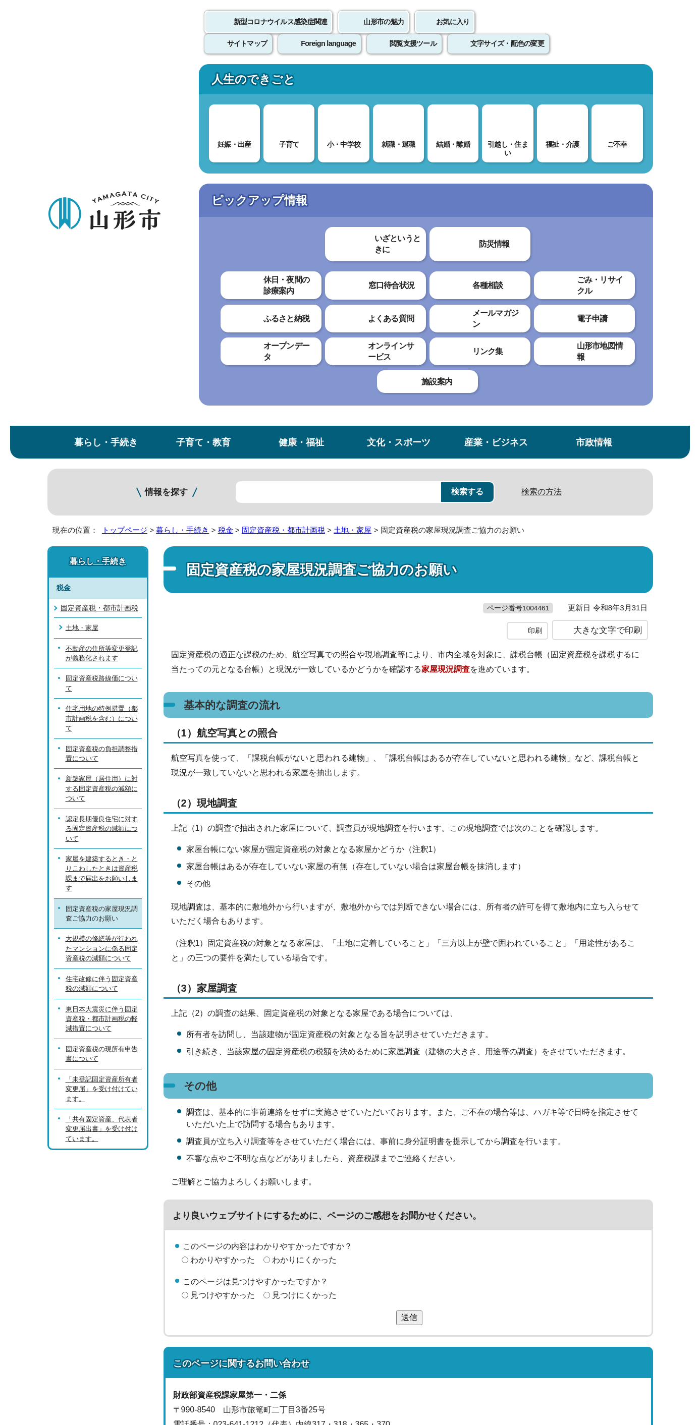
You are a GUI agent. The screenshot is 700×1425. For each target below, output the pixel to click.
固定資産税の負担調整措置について (102, 393)
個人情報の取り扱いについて (234, 1190)
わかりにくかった (304, 921)
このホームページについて (103, 1190)
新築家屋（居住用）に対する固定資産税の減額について (102, 428)
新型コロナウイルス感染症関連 (281, 33)
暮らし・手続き (106, 82)
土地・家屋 (352, 170)
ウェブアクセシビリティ (360, 1190)
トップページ (124, 170)
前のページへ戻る (534, 1159)
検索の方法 (541, 132)
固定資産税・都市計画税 (283, 170)
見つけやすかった (222, 955)
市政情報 (594, 82)
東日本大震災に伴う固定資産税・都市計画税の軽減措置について (102, 658)
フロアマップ (83, 1341)
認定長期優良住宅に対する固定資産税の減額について (102, 468)
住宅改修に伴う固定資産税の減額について (102, 623)
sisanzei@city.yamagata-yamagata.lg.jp (260, 1114)
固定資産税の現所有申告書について (102, 693)
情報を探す (166, 132)
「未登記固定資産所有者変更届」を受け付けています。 (102, 729)
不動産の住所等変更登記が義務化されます (102, 293)
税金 (225, 170)
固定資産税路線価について (102, 323)
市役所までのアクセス (168, 1341)
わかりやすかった (222, 921)
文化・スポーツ (398, 82)
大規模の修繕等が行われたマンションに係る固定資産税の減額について (102, 588)
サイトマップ (460, 1190)
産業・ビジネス (496, 82)
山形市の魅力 (383, 33)
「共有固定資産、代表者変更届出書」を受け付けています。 (102, 769)
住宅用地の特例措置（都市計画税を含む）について (102, 358)
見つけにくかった (304, 955)
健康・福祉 (301, 82)
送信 (409, 978)
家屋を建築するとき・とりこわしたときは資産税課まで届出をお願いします (102, 513)
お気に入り (452, 33)
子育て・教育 (203, 82)
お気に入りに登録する (608, 194)
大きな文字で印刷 (607, 291)
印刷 (535, 292)
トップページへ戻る (619, 1159)
